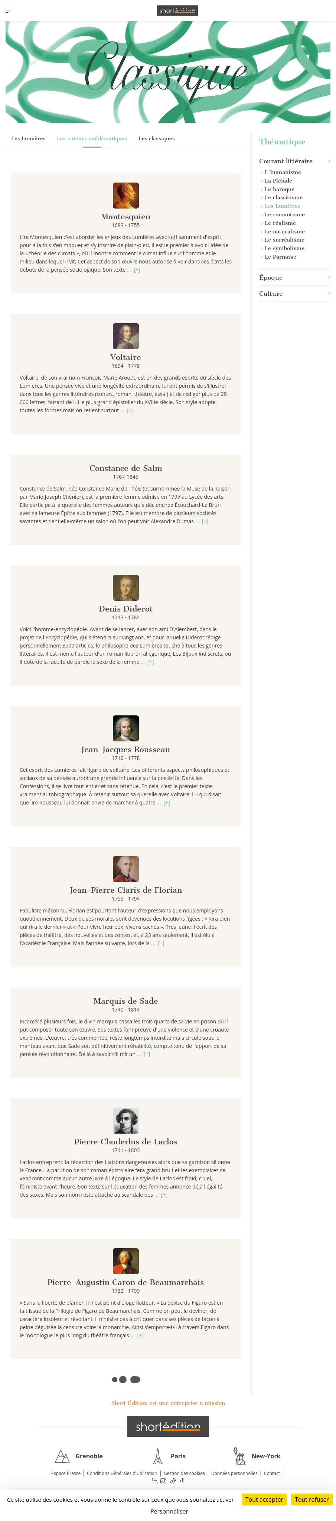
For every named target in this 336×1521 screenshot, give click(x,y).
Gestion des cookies (184, 1473)
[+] (137, 269)
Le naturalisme (283, 231)
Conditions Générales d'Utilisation (122, 1473)
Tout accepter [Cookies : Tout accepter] (264, 1499)
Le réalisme (278, 223)
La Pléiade (276, 180)
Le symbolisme (282, 248)
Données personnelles (234, 1473)
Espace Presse (66, 1473)
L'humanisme (281, 172)
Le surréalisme (282, 239)
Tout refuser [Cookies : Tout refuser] (312, 1499)
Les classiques (156, 138)
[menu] (9, 10)
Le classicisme (282, 197)
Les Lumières (28, 138)
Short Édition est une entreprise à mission (168, 1403)
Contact (272, 1473)
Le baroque (277, 189)
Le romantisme (283, 214)
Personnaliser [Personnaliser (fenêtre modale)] (169, 1511)
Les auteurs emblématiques (92, 138)
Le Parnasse (278, 256)
